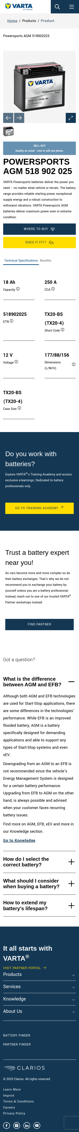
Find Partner (39, 624)
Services (12, 987)
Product (48, 20)
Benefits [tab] (45, 260)
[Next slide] (19, 118)
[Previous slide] (8, 118)
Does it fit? (39, 242)
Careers (9, 1107)
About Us (12, 1012)
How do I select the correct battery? (26, 862)
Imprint (9, 1095)
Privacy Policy (14, 1113)
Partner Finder (17, 1044)
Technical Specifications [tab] (21, 260)
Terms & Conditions (18, 1101)
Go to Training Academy (36, 508)
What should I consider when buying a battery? (31, 883)
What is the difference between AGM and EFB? (32, 682)
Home (12, 20)
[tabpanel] (39, 345)
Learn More (12, 1089)
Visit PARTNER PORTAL (22, 968)
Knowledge (14, 999)
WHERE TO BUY (39, 229)
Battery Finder (16, 1035)
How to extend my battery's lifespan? (25, 905)
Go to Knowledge (19, 840)
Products (12, 975)
